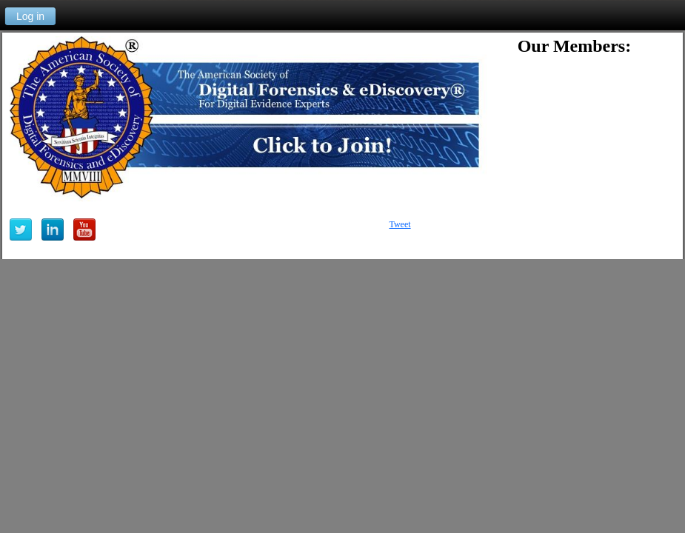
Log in (30, 16)
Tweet (399, 224)
